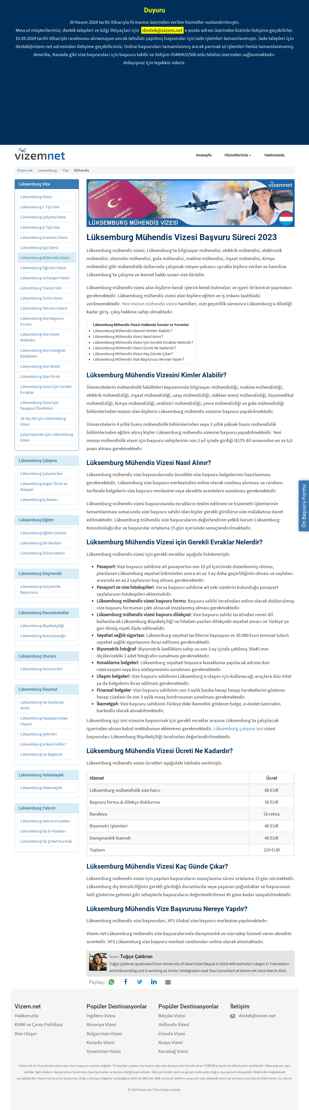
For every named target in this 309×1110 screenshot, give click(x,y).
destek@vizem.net (162, 30)
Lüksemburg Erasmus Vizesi (43, 237)
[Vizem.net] (42, 153)
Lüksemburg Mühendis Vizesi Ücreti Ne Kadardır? (134, 347)
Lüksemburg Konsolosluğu (43, 635)
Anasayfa (203, 154)
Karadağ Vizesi (173, 1051)
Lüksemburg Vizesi (36, 196)
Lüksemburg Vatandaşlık (41, 787)
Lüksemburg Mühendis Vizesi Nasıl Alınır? (128, 336)
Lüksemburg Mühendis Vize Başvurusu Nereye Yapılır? (138, 359)
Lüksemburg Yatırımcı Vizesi (43, 308)
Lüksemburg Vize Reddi (40, 366)
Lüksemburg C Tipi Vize (40, 206)
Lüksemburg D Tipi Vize (40, 227)
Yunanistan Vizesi (104, 1051)
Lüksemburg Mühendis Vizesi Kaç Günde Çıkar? (133, 353)
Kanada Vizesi (101, 1042)
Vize (65, 170)
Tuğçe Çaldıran (136, 956)
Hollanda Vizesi (173, 1024)
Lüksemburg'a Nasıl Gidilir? (43, 744)
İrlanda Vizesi (171, 1033)
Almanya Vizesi (102, 1024)
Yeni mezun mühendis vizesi (149, 303)
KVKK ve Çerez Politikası (39, 1024)
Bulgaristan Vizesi (104, 1033)
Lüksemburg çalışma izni (238, 728)
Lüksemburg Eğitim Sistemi (43, 532)
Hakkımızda (274, 154)
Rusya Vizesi (170, 1042)
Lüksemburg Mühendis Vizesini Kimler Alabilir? (132, 330)
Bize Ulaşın (26, 1033)
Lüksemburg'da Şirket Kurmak (46, 841)
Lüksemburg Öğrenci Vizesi (43, 267)
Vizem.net (25, 170)
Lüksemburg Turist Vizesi (41, 297)
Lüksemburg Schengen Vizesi (45, 277)
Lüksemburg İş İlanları (39, 499)
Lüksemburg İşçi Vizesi (39, 247)
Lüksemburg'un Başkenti (41, 754)
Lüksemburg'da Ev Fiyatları (43, 831)
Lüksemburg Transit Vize (41, 287)
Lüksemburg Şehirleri (38, 733)
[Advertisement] (154, 107)
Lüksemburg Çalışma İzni (41, 473)
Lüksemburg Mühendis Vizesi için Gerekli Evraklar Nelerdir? (143, 342)
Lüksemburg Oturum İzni (41, 668)
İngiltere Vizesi (101, 1015)
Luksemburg (47, 170)
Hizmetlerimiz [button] (237, 154)
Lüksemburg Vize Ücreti (40, 376)
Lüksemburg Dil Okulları (40, 542)
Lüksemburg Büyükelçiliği (42, 625)
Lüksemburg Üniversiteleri (42, 553)
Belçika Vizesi (171, 1015)
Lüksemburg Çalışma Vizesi (43, 216)
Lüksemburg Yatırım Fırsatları (45, 820)
